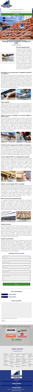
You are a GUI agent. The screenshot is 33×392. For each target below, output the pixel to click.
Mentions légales (16, 390)
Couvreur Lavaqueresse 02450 (6, 355)
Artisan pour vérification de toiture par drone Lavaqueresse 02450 (24, 360)
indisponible (12, 294)
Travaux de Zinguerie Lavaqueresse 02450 (6, 360)
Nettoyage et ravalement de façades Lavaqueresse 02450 (12, 360)
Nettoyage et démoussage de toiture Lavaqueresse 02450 (18, 359)
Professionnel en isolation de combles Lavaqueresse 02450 (30, 362)
